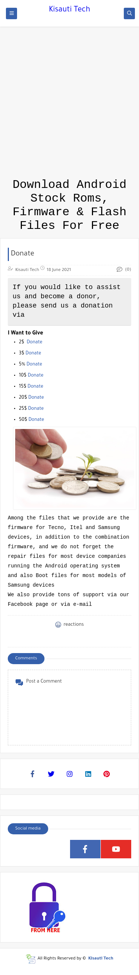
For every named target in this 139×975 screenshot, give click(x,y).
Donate (34, 342)
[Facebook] (32, 773)
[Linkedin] (88, 773)
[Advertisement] (69, 69)
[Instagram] (69, 773)
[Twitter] (51, 773)
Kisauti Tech (69, 10)
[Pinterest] (106, 773)
